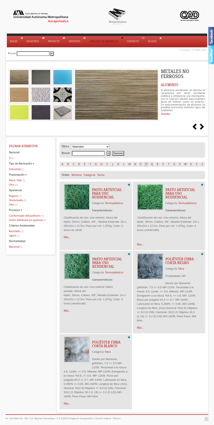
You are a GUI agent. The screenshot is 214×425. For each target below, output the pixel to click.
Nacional (16, 246)
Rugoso (15, 195)
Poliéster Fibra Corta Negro (179, 261)
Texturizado (17, 200)
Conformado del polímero (26, 215)
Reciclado (16, 231)
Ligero (14, 235)
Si (11, 158)
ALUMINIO (169, 85)
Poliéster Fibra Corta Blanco (106, 344)
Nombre (77, 174)
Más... (67, 237)
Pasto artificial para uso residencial (107, 193)
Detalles (165, 113)
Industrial (16, 169)
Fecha (100, 174)
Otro (13, 184)
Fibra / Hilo (17, 180)
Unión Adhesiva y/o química (27, 220)
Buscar (12, 53)
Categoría (89, 174)
